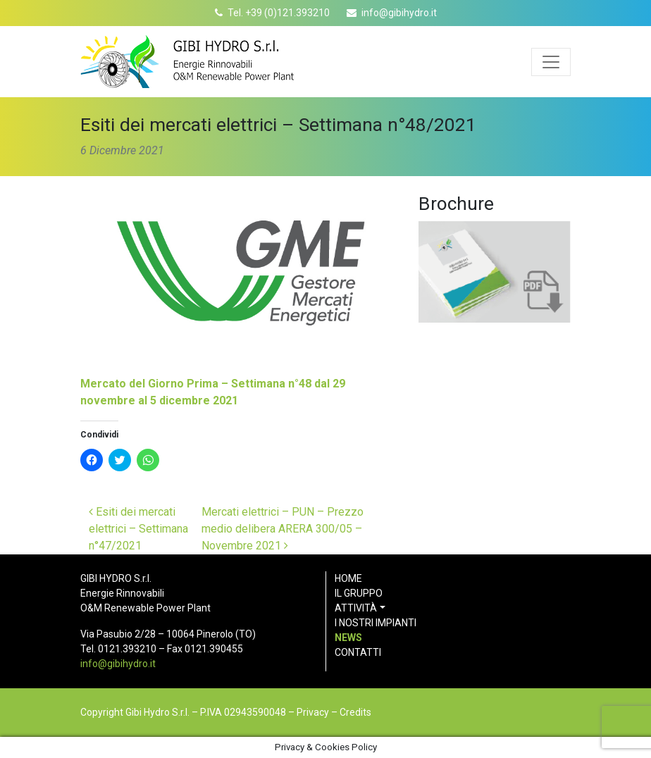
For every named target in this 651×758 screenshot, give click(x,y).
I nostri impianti (375, 622)
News (348, 637)
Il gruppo (359, 593)
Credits (355, 712)
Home (348, 578)
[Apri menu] (551, 62)
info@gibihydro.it (399, 12)
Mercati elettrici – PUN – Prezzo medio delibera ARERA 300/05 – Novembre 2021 (283, 528)
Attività (356, 608)
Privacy (313, 712)
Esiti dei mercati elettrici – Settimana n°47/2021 (138, 528)
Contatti (358, 652)
